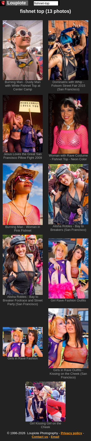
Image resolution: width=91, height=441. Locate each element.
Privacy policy (71, 433)
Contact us (40, 437)
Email (55, 437)
